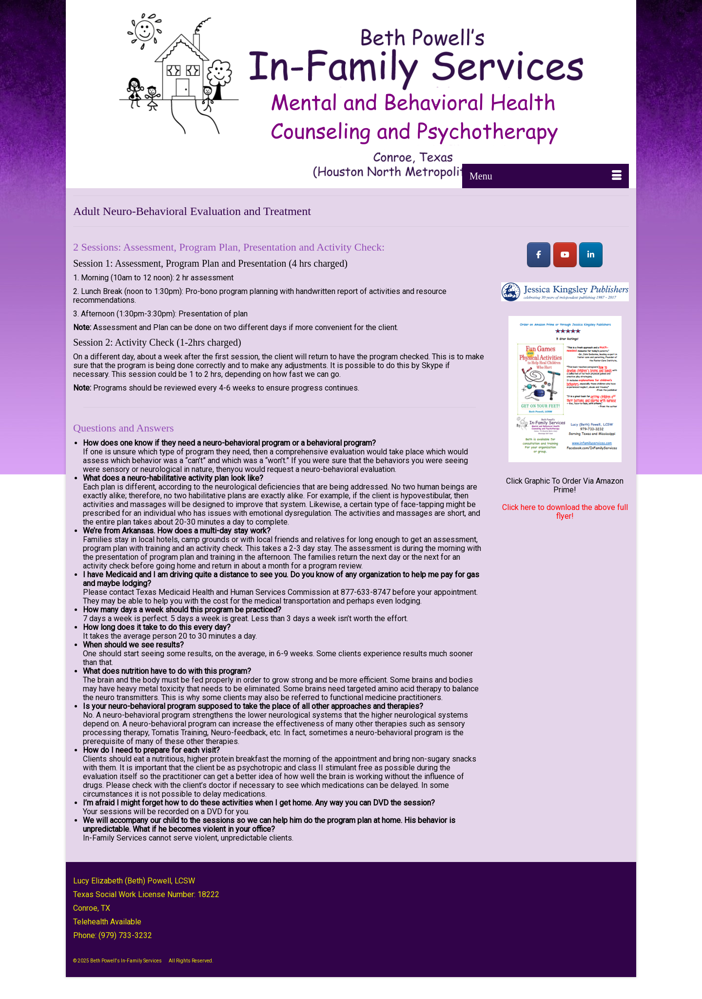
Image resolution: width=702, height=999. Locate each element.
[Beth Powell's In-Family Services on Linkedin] (591, 254)
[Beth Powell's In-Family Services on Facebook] (538, 254)
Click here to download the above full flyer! (565, 512)
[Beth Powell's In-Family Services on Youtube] (565, 254)
